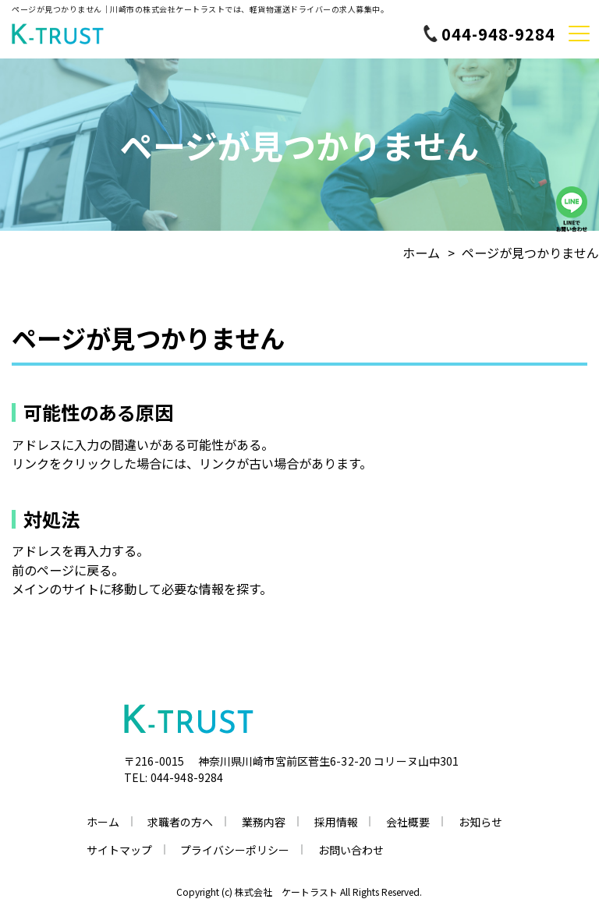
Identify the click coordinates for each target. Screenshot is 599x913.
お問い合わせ (351, 850)
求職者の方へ (180, 822)
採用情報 (336, 822)
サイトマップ (119, 850)
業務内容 (263, 822)
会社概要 (408, 822)
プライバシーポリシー (234, 850)
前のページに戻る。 (68, 570)
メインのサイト (55, 588)
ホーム (421, 252)
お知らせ (480, 822)
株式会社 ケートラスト (286, 891)
